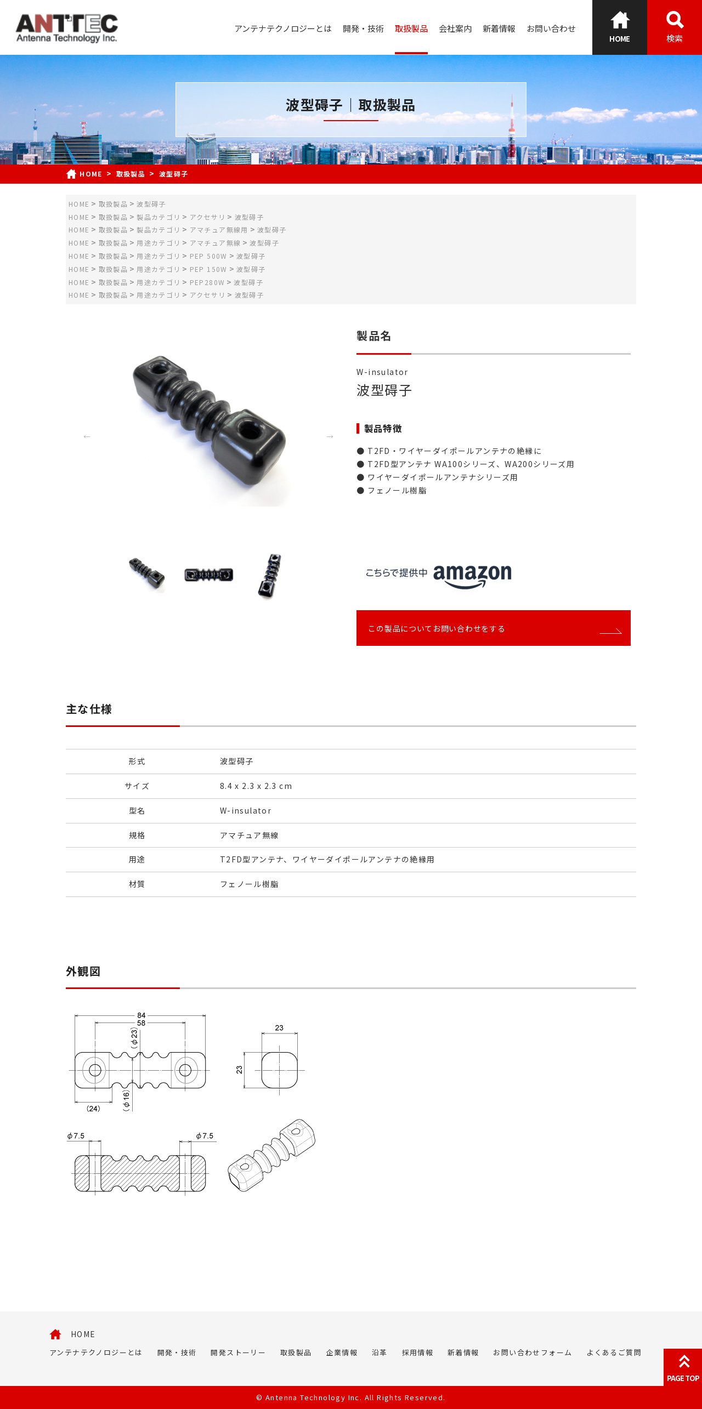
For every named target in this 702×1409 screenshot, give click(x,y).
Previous (86, 435)
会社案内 (455, 28)
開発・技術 (363, 28)
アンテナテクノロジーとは (283, 28)
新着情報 (499, 28)
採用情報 (418, 1352)
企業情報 (342, 1352)
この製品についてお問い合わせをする (493, 628)
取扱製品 (411, 28)
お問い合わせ (551, 28)
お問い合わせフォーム (532, 1352)
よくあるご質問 (614, 1352)
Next (330, 435)
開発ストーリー (238, 1352)
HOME (83, 1333)
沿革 (380, 1352)
